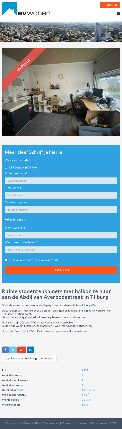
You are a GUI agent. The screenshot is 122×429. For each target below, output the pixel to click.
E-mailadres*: (14, 187)
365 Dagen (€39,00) (21, 167)
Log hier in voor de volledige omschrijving (29, 358)
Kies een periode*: (18, 160)
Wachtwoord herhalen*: (21, 242)
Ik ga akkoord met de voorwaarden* (31, 260)
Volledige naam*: (16, 173)
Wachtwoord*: (15, 227)
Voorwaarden (51, 423)
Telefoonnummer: (17, 202)
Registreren (61, 269)
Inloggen (110, 4)
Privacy (66, 423)
